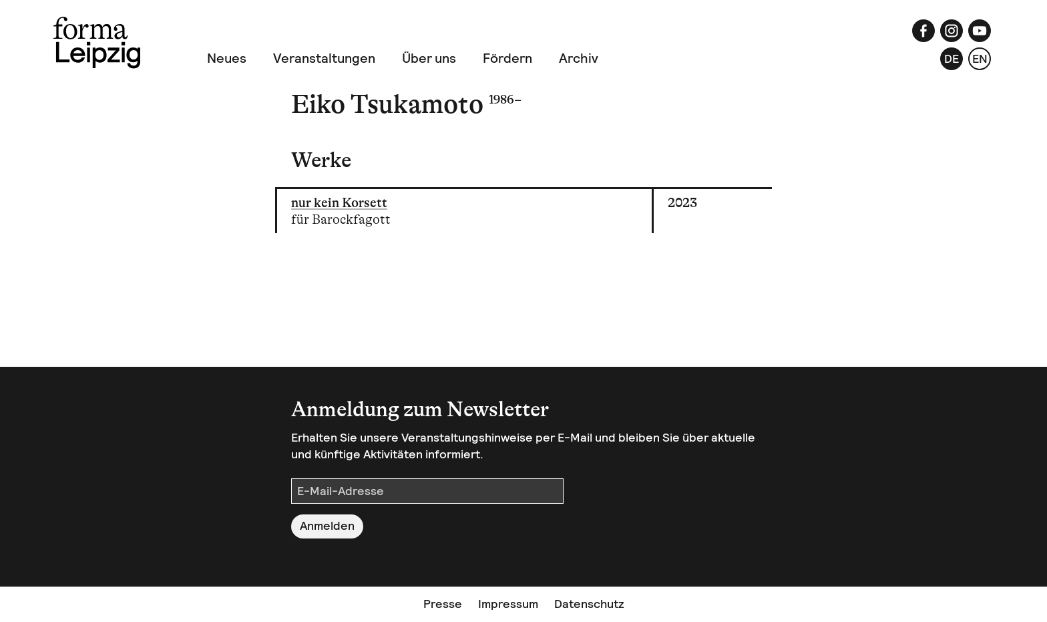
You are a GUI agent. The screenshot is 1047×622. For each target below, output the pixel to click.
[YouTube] (979, 30)
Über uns (429, 58)
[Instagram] (951, 30)
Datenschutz (589, 603)
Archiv (578, 58)
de (951, 58)
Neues (226, 58)
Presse (442, 603)
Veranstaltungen (324, 58)
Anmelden (327, 525)
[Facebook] (923, 30)
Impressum (508, 603)
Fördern (507, 58)
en (980, 58)
